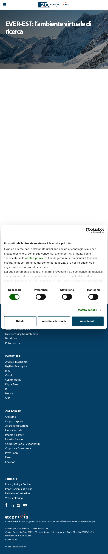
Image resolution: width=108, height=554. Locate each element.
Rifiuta (20, 321)
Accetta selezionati (54, 321)
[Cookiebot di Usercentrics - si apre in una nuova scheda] (88, 230)
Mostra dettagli (87, 309)
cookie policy (34, 258)
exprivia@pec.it (12, 540)
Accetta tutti (87, 321)
